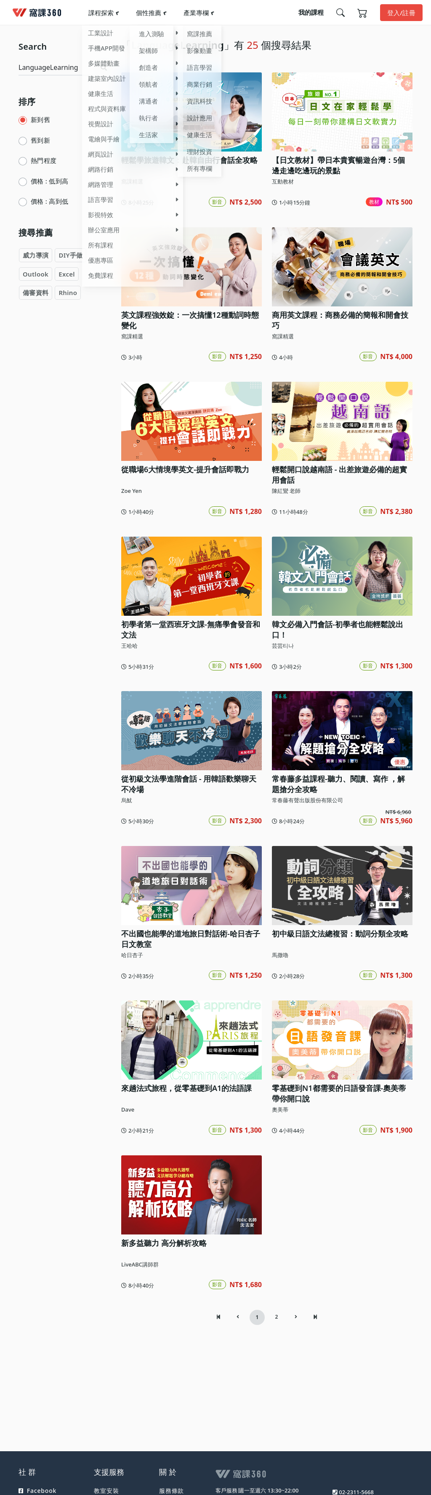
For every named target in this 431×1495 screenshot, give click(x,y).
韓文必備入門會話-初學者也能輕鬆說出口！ (337, 629)
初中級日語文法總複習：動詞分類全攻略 (340, 933)
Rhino (68, 292)
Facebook (37, 1491)
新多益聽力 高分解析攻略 (164, 1243)
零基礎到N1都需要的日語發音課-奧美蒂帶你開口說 (339, 1093)
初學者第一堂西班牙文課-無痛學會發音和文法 (190, 629)
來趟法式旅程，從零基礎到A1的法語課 (186, 1088)
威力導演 (35, 255)
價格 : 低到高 (49, 181)
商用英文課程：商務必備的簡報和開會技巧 (340, 320)
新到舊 (40, 119)
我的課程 (311, 12)
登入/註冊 (401, 12)
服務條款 (171, 1491)
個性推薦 (148, 12)
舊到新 (40, 140)
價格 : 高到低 (49, 201)
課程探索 (101, 12)
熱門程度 (43, 160)
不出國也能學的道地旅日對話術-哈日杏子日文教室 (190, 938)
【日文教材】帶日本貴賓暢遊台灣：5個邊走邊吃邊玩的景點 (338, 165)
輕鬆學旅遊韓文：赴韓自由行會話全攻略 (189, 160)
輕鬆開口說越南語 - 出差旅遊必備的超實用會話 (339, 474)
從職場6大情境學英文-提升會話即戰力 (185, 469)
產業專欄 (196, 12)
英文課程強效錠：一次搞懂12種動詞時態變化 (190, 320)
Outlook (35, 274)
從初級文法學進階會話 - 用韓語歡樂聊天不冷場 (188, 784)
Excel (67, 274)
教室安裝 (106, 1491)
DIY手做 (70, 255)
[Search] (58, 67)
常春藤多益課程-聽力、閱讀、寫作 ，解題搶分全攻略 (338, 784)
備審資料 (35, 292)
